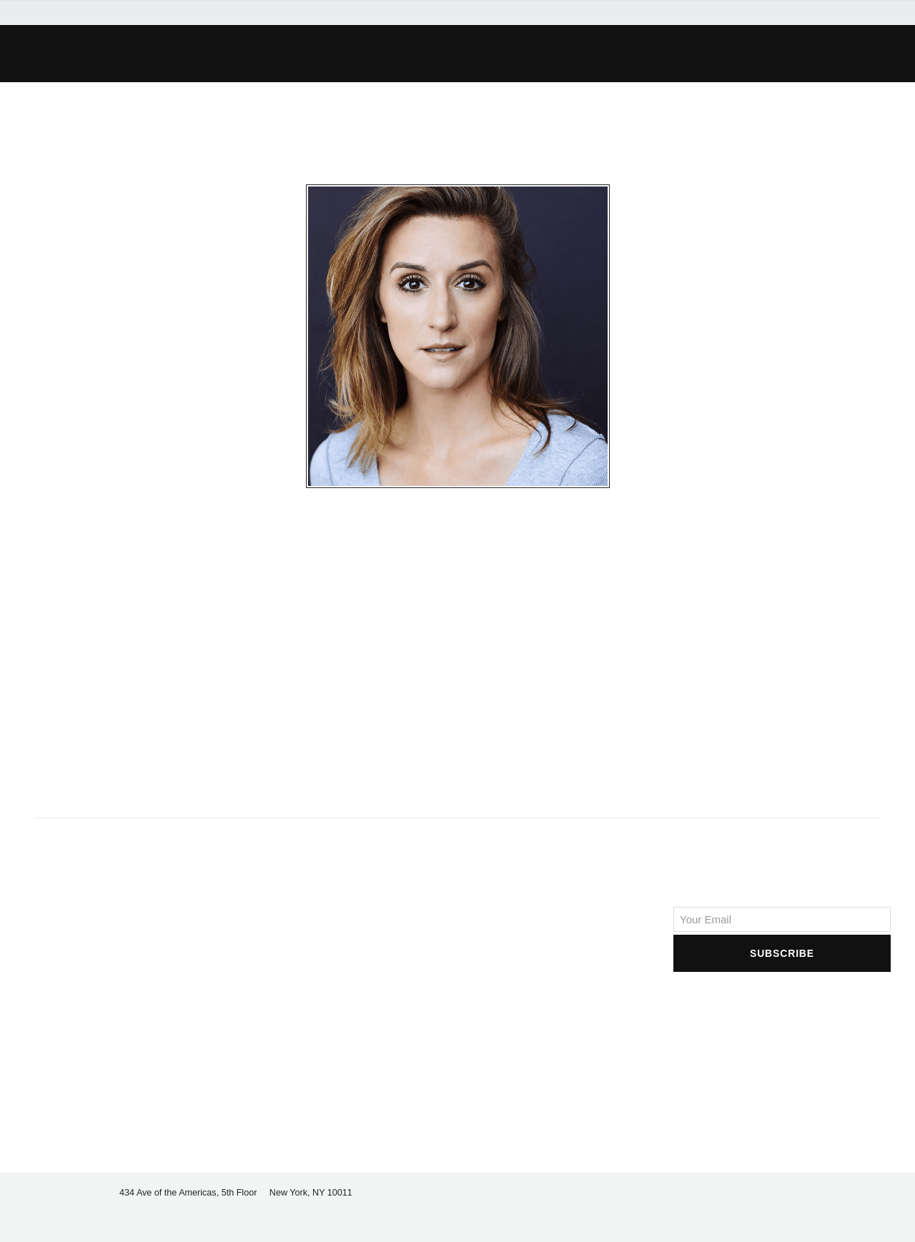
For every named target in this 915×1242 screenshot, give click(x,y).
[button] (204, 53)
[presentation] (782, 1002)
